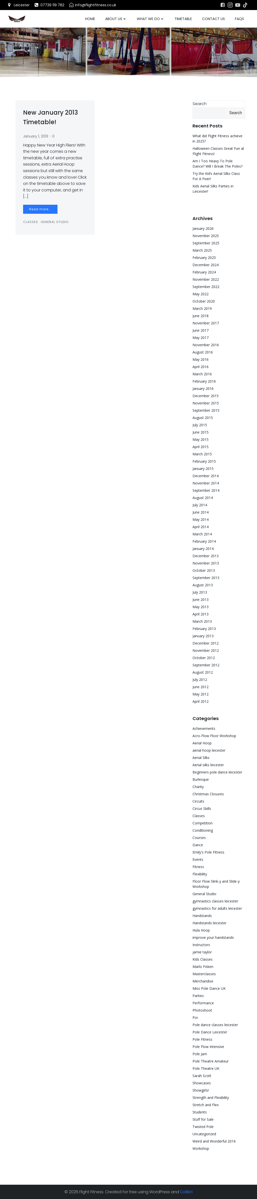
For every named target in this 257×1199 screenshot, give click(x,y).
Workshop (200, 1148)
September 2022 (205, 286)
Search (200, 104)
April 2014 (200, 526)
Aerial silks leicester (208, 764)
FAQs (239, 18)
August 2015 (202, 417)
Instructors (201, 944)
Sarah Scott (201, 1075)
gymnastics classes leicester (215, 901)
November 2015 (205, 403)
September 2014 (205, 490)
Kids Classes (202, 959)
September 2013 (205, 577)
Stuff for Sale (203, 1119)
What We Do (150, 18)
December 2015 (205, 395)
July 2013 (199, 592)
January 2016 (203, 388)
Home (90, 18)
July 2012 (199, 679)
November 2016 (205, 344)
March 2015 (202, 454)
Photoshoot (202, 1010)
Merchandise (202, 981)
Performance (203, 1003)
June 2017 (200, 330)
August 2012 (202, 672)
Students (199, 1112)
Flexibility (199, 874)
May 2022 (200, 294)
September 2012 (205, 665)
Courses (199, 837)
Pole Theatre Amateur (210, 1061)
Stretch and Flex (205, 1104)
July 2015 (199, 424)
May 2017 (200, 337)
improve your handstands (213, 937)
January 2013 (203, 635)
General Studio (55, 222)
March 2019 (202, 308)
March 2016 (202, 374)
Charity (198, 786)
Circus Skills (201, 808)
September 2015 (205, 410)
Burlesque (200, 779)
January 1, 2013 (35, 136)
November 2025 (205, 235)
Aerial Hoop (202, 743)
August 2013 (202, 585)
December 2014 (205, 475)
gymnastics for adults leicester (217, 908)
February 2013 (204, 628)
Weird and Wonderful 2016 (214, 1141)
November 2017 (205, 323)
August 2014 (202, 497)
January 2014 (203, 548)
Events (197, 859)
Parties (198, 995)
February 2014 (204, 541)
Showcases (201, 1083)
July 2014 (199, 505)
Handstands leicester (209, 923)
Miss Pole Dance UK (209, 988)
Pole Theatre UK (205, 1068)
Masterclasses (204, 973)
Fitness (198, 866)
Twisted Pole (203, 1126)
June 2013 (200, 599)
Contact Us (213, 18)
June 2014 (200, 512)
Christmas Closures (208, 794)
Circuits (198, 801)
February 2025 (204, 257)
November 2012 (205, 650)
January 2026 (203, 228)
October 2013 (203, 570)
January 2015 (203, 468)
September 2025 (205, 243)
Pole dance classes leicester (215, 1024)
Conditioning (202, 830)
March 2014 (202, 534)
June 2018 (200, 315)
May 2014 (200, 519)
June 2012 (200, 686)
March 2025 (202, 250)
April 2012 (200, 701)
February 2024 (204, 272)
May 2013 (200, 606)
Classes (30, 222)
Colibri (186, 1192)
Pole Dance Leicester (209, 1032)
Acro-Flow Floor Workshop (214, 735)
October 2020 (203, 301)
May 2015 (200, 439)
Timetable (183, 18)
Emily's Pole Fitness (208, 852)
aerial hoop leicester (208, 750)
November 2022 (205, 279)
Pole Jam (199, 1053)
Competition (202, 823)
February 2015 (204, 461)
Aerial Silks (201, 757)
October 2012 (203, 657)
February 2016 (204, 381)
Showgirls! (200, 1090)
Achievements (203, 728)
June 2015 (200, 432)
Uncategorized (204, 1134)
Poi (195, 1017)
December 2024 (205, 264)
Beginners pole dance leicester (217, 772)
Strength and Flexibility (210, 1097)
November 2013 (205, 563)
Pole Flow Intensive (208, 1046)
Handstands (202, 915)
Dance (197, 844)
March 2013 (202, 621)
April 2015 (200, 446)
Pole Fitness (202, 1039)
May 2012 (200, 694)
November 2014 (205, 483)
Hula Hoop (201, 930)
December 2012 (205, 643)
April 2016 (200, 366)
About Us (116, 18)
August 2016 (202, 352)
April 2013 (200, 614)
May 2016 (200, 359)
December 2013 (205, 555)
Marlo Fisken (202, 966)
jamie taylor (202, 952)
